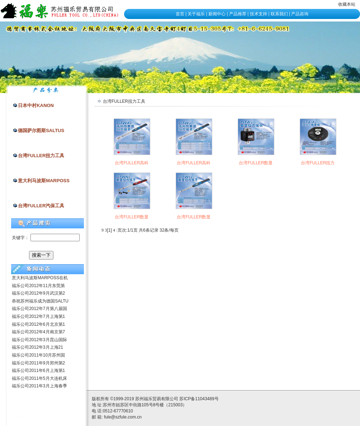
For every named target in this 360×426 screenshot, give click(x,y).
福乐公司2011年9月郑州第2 (38, 363)
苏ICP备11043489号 (198, 398)
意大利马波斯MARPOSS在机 (40, 277)
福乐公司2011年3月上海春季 (39, 385)
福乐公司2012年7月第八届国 (39, 308)
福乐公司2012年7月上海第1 (38, 316)
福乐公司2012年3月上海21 (37, 347)
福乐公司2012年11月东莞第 (38, 285)
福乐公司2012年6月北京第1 (38, 324)
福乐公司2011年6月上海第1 (38, 370)
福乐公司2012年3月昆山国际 (39, 339)
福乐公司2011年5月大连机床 (39, 378)
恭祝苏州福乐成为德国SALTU (40, 301)
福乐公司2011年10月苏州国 (38, 355)
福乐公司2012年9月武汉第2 (38, 293)
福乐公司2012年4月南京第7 (38, 331)
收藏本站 (346, 4)
